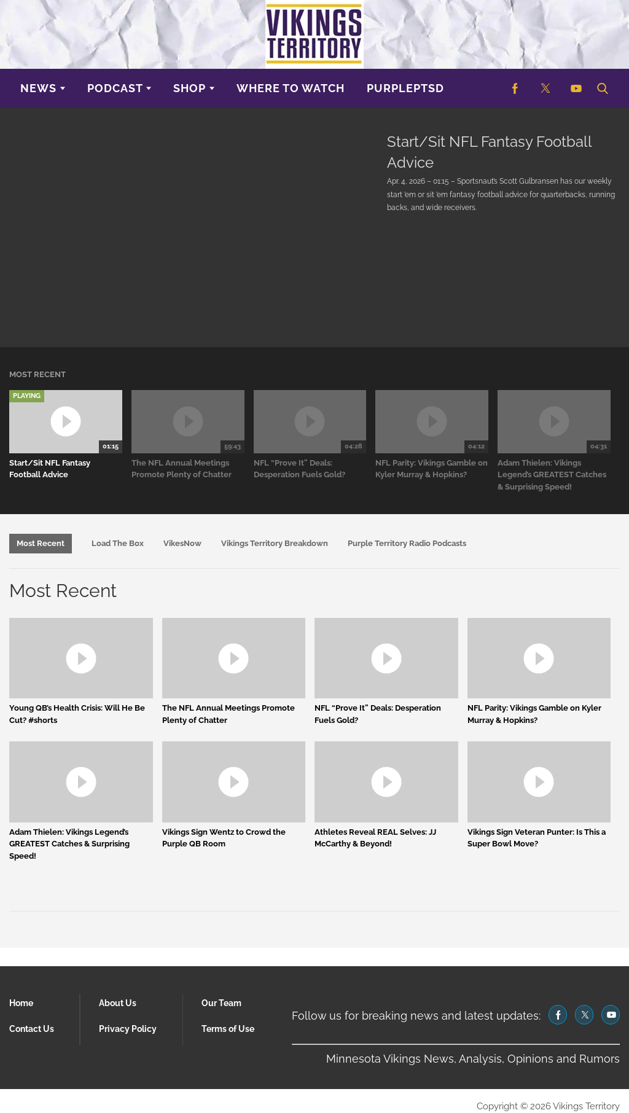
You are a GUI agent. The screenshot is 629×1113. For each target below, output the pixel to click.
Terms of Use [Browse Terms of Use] (227, 1029)
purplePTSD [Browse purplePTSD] (405, 88)
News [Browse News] (38, 88)
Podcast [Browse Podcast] (115, 88)
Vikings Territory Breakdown (274, 543)
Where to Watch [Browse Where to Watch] (290, 88)
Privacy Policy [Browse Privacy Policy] (128, 1029)
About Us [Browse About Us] (117, 1003)
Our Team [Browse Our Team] (221, 1003)
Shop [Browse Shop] (189, 88)
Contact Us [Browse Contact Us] (31, 1029)
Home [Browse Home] (21, 1003)
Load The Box (118, 543)
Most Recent (40, 543)
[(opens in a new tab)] (514, 88)
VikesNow (182, 543)
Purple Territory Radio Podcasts (407, 543)
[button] (602, 88)
